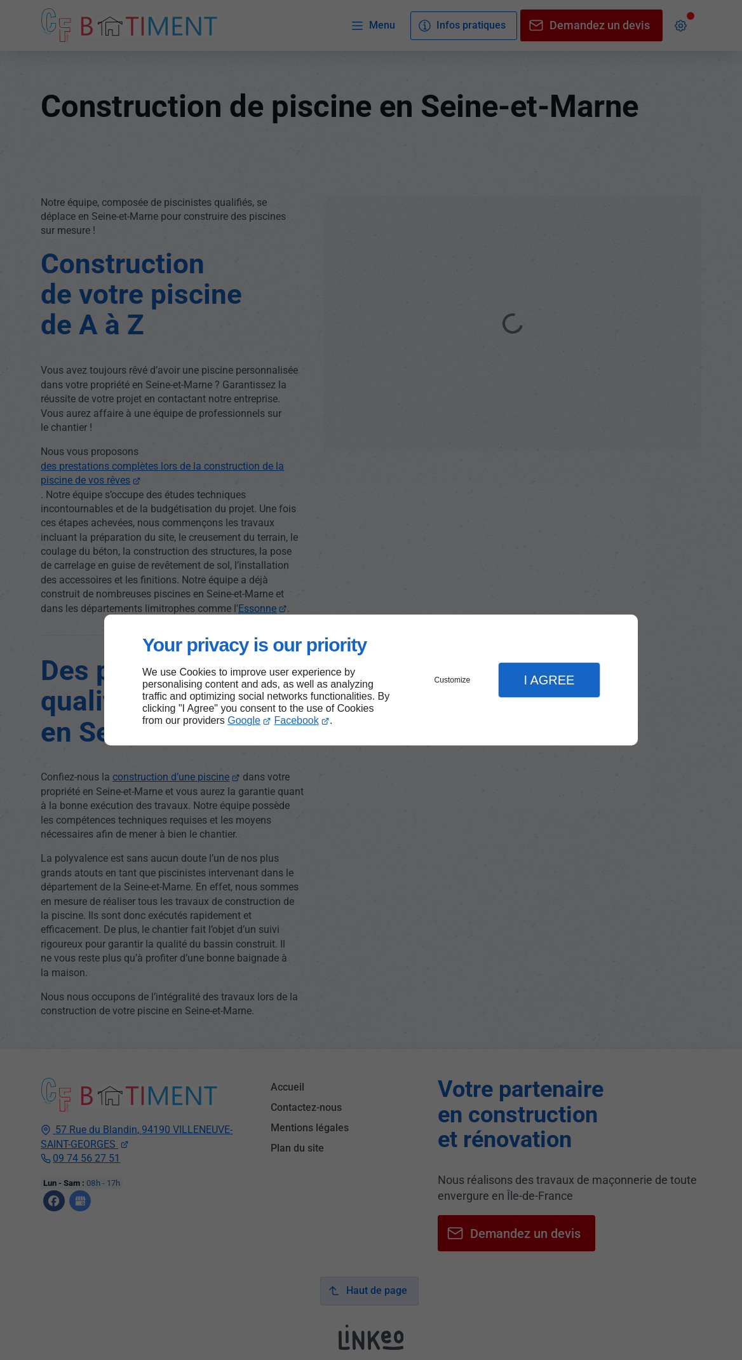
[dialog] (371, 680)
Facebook (296, 720)
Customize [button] (453, 680)
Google (243, 720)
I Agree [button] (548, 680)
